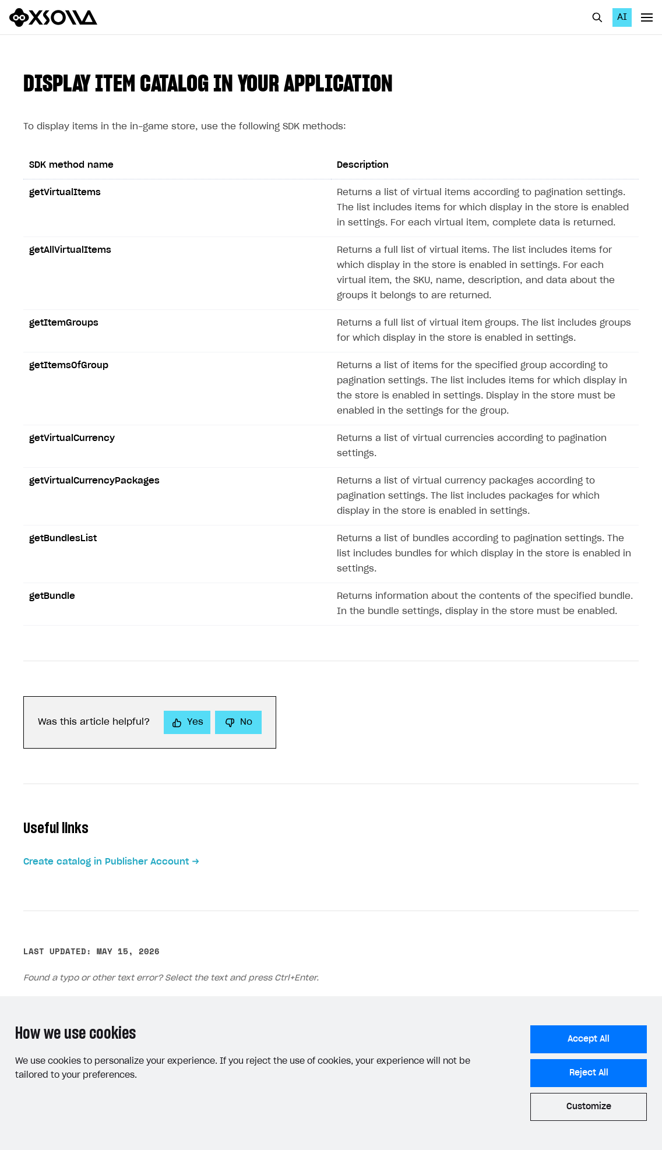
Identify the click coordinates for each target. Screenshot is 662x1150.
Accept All (589, 1039)
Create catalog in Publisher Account (106, 862)
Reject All (588, 1073)
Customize (588, 1107)
